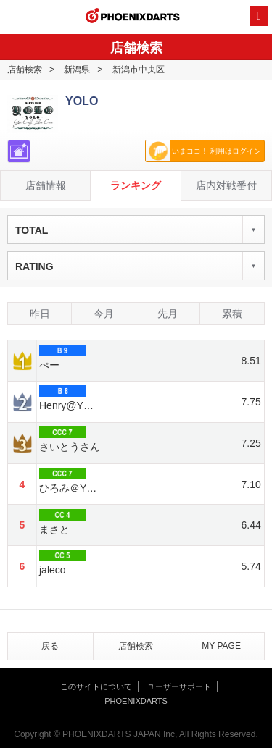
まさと (62, 522)
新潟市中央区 (138, 69)
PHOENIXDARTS (133, 17)
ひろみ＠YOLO (70, 481)
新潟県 (77, 69)
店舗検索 (24, 69)
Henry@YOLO (70, 398)
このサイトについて (96, 686)
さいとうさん (69, 439)
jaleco (62, 563)
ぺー (62, 358)
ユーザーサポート (179, 686)
